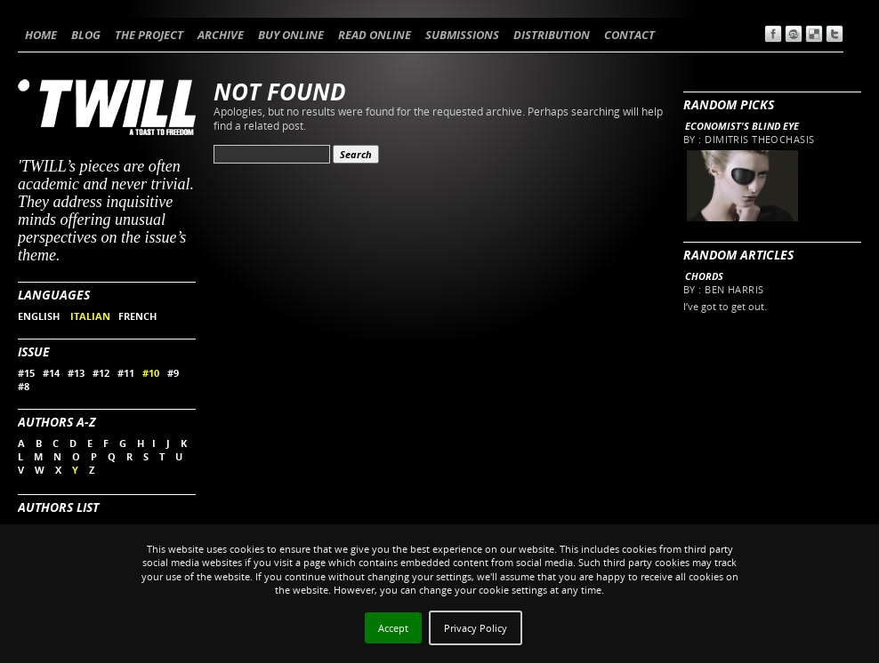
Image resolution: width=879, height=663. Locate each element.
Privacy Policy (475, 628)
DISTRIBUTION (551, 35)
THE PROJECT (149, 35)
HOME (41, 35)
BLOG (86, 35)
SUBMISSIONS (462, 35)
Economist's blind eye (742, 125)
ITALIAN (90, 316)
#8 (23, 386)
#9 (173, 372)
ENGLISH (40, 316)
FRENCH (137, 316)
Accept (393, 628)
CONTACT (629, 35)
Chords (704, 276)
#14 (51, 372)
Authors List (58, 507)
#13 (76, 372)
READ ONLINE (374, 35)
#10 (150, 372)
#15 (26, 372)
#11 (125, 372)
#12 (101, 372)
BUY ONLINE (291, 35)
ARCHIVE (221, 35)
